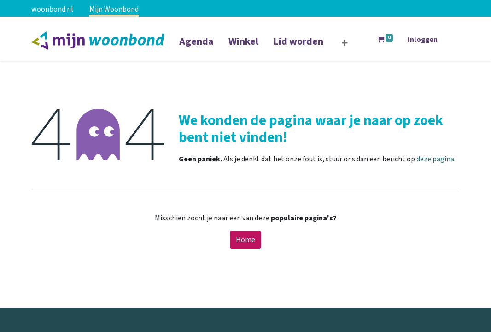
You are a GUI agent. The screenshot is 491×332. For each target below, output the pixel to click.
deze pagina (435, 159)
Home (245, 240)
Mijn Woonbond (114, 9)
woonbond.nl (52, 9)
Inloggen (423, 40)
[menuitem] (196, 47)
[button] (344, 43)
